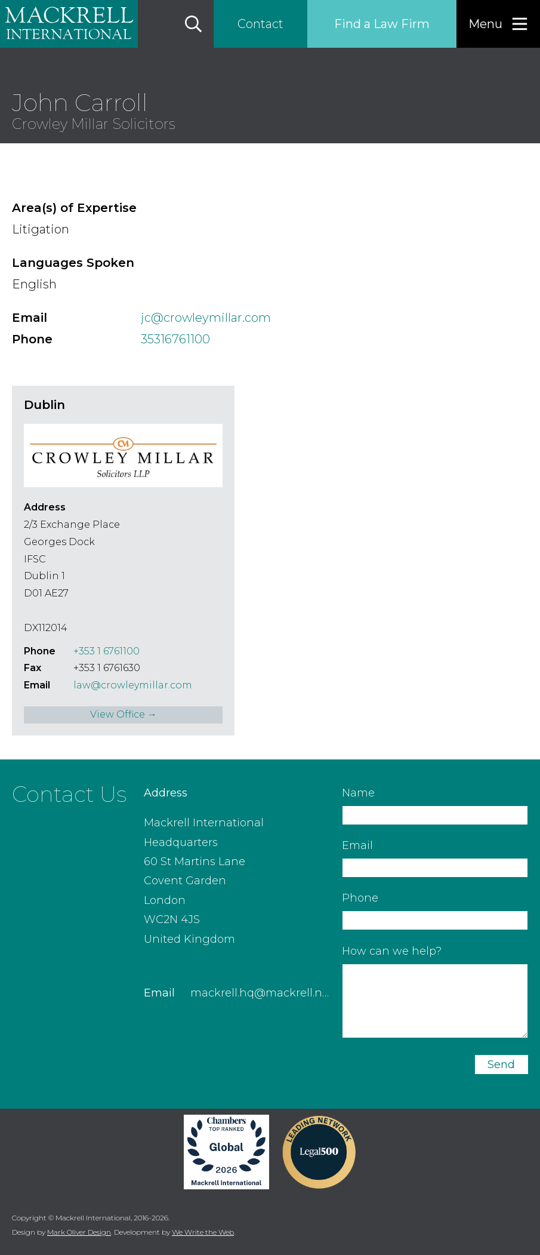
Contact (260, 24)
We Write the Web (203, 1232)
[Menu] (498, 24)
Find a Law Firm (382, 24)
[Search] (193, 24)
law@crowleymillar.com (132, 685)
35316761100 (175, 339)
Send (501, 1064)
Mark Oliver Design (79, 1232)
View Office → (123, 714)
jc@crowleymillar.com (206, 317)
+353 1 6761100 (106, 651)
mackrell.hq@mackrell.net (261, 992)
